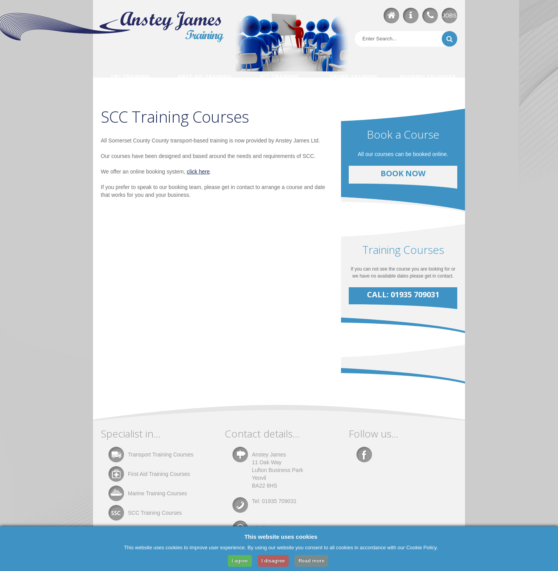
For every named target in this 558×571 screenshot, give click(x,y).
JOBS (450, 15)
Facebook (364, 454)
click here (198, 171)
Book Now (403, 173)
